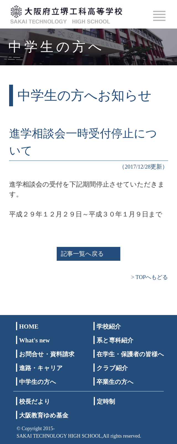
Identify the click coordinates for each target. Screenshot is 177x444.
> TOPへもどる (149, 277)
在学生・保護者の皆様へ (130, 354)
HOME (28, 326)
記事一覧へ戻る (82, 253)
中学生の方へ (37, 381)
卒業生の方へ (115, 381)
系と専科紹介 (115, 340)
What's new (34, 340)
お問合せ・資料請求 (46, 354)
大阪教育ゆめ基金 (43, 415)
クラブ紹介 (112, 368)
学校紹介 (109, 326)
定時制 (106, 401)
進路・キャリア (41, 368)
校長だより (34, 401)
